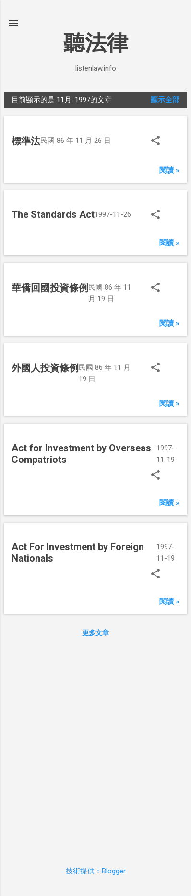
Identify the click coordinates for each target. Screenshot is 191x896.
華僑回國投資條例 (50, 288)
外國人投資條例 (45, 368)
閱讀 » (169, 170)
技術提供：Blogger (96, 871)
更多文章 (95, 633)
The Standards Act (53, 214)
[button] (155, 142)
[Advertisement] (95, 747)
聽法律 (95, 43)
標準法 (26, 141)
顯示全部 (165, 99)
